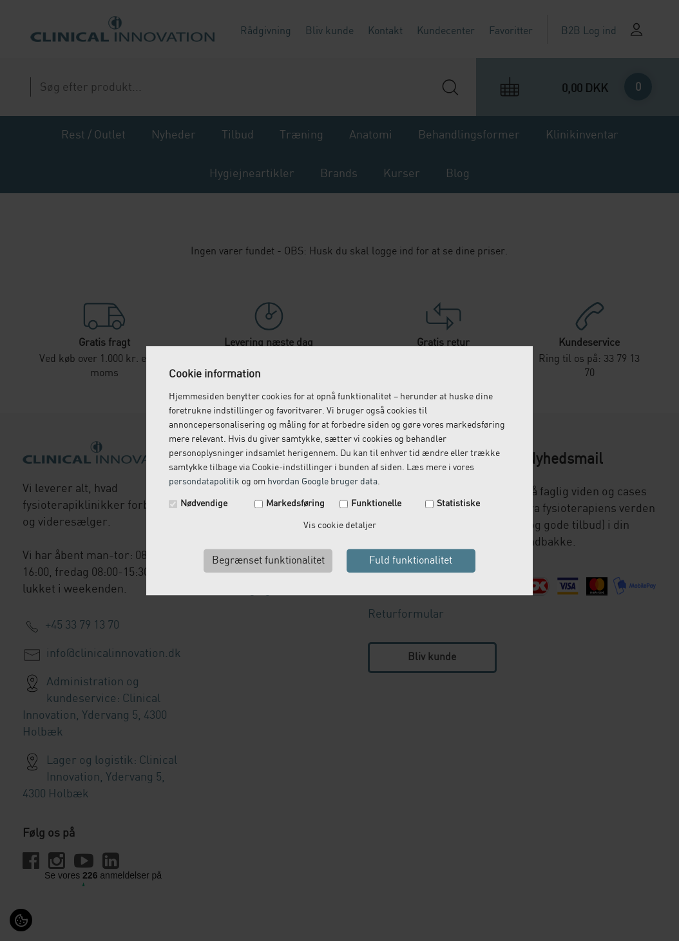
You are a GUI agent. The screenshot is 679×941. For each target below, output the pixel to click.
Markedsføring (295, 503)
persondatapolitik (204, 481)
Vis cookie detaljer (339, 525)
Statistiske (458, 503)
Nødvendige (203, 503)
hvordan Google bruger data (322, 481)
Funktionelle (376, 503)
